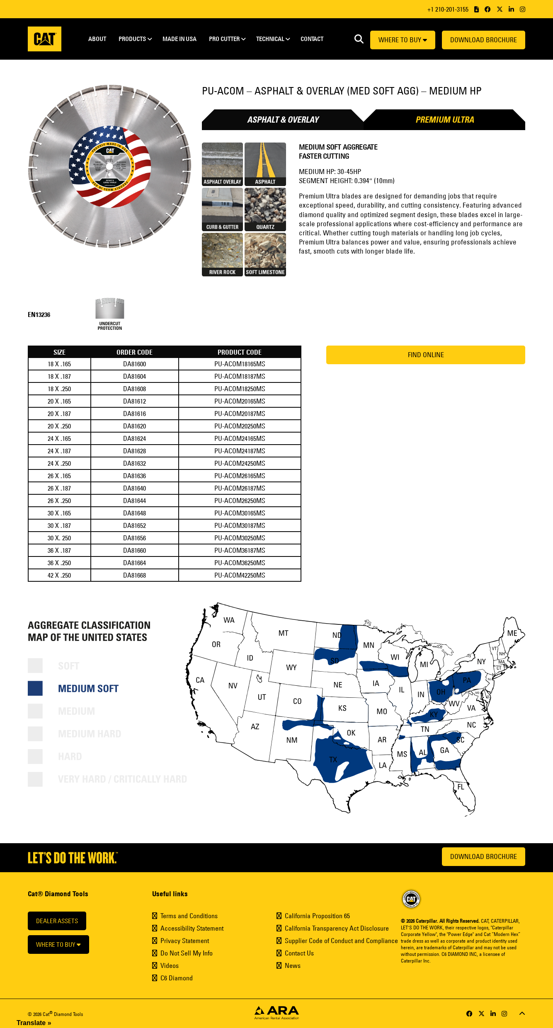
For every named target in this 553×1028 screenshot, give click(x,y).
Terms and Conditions (189, 916)
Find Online (426, 355)
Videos (169, 965)
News (293, 965)
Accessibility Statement (191, 928)
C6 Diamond (176, 978)
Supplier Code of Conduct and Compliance (341, 940)
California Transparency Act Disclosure (337, 928)
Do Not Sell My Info (186, 953)
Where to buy (402, 40)
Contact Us (299, 953)
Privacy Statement (184, 940)
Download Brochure (483, 40)
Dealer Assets (57, 921)
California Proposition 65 (317, 916)
